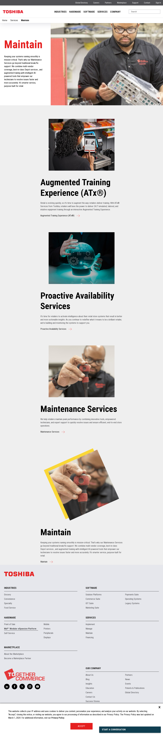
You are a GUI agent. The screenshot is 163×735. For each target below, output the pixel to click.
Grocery (7, 594)
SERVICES (102, 11)
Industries (10, 587)
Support (135, 3)
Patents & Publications (135, 688)
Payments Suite (132, 594)
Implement (90, 624)
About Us (89, 675)
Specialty (8, 603)
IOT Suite (90, 603)
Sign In (158, 3)
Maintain (46, 562)
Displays (47, 637)
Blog (87, 679)
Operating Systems (133, 599)
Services (14, 20)
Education (90, 688)
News (127, 679)
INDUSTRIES (60, 11)
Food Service (10, 607)
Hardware (10, 617)
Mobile (46, 624)
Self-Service (9, 633)
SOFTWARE (89, 11)
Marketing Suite (92, 607)
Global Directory (81, 3)
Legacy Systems (132, 603)
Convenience (9, 599)
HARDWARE (75, 11)
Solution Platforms (93, 594)
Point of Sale (9, 624)
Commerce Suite (93, 599)
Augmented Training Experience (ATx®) (60, 215)
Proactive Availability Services (56, 329)
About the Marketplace (14, 654)
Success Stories (93, 701)
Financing (90, 637)
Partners (108, 3)
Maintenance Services (52, 432)
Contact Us (90, 697)
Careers (96, 3)
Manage (89, 628)
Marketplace (122, 3)
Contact (147, 3)
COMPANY (115, 11)
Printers (47, 628)
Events (128, 683)
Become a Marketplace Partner (17, 658)
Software (91, 587)
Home (4, 20)
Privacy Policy (57, 718)
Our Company (93, 668)
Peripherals (48, 633)
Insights (89, 683)
